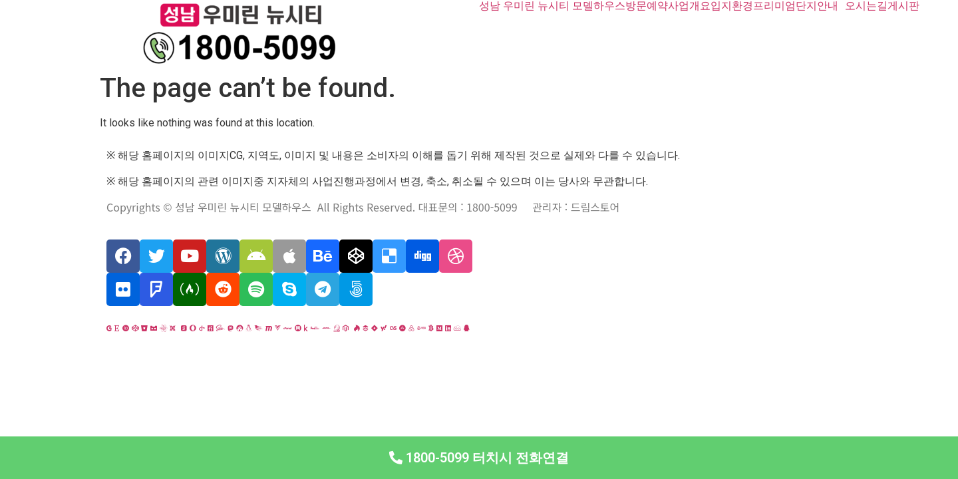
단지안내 (817, 6)
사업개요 (689, 6)
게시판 (903, 6)
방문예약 (646, 6)
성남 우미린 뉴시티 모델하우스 (552, 6)
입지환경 (732, 6)
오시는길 (866, 6)
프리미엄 (774, 6)
